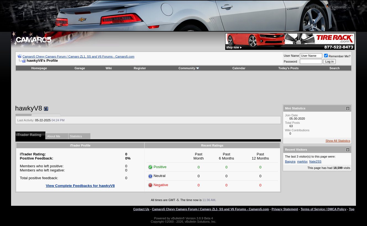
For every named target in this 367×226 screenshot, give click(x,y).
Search (334, 68)
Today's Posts (288, 68)
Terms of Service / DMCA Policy (323, 209)
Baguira (290, 161)
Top (351, 209)
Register (140, 68)
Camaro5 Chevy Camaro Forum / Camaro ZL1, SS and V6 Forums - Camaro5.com (79, 56)
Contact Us (141, 209)
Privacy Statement (285, 209)
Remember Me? (337, 56)
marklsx (302, 161)
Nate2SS (315, 161)
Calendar (238, 68)
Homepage (39, 68)
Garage (80, 68)
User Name (291, 55)
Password (290, 61)
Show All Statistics (338, 140)
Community (189, 68)
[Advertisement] (183, 87)
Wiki (109, 68)
